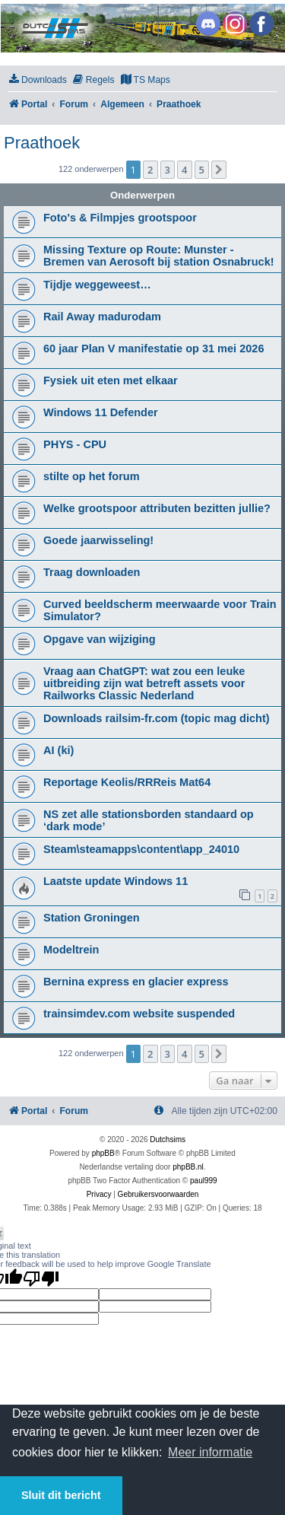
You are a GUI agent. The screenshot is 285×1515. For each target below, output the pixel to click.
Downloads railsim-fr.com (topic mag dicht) (156, 718)
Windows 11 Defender (100, 412)
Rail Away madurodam (102, 316)
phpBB (103, 1153)
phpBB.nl (188, 1167)
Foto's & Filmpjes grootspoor (120, 218)
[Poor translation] (41, 1278)
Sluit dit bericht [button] (61, 1495)
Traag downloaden (91, 572)
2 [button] (150, 170)
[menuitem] (37, 80)
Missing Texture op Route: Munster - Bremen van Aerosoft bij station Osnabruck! (158, 255)
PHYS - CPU (74, 444)
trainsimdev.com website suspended (139, 1013)
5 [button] (201, 170)
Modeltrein (71, 950)
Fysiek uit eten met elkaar (110, 380)
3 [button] (167, 170)
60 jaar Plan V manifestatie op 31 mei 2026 (153, 348)
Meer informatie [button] (210, 1452)
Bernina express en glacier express (136, 982)
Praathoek (42, 142)
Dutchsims (167, 1139)
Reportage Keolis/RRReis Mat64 (127, 782)
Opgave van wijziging (99, 639)
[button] (218, 170)
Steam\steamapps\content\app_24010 (141, 849)
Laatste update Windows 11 (115, 881)
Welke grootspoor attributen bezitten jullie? (157, 508)
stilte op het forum (91, 476)
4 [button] (184, 170)
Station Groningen (91, 918)
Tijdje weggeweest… (97, 284)
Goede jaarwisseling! (98, 540)
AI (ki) (58, 750)
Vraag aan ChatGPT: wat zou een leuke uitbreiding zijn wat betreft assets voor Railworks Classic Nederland (144, 683)
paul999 (203, 1180)
